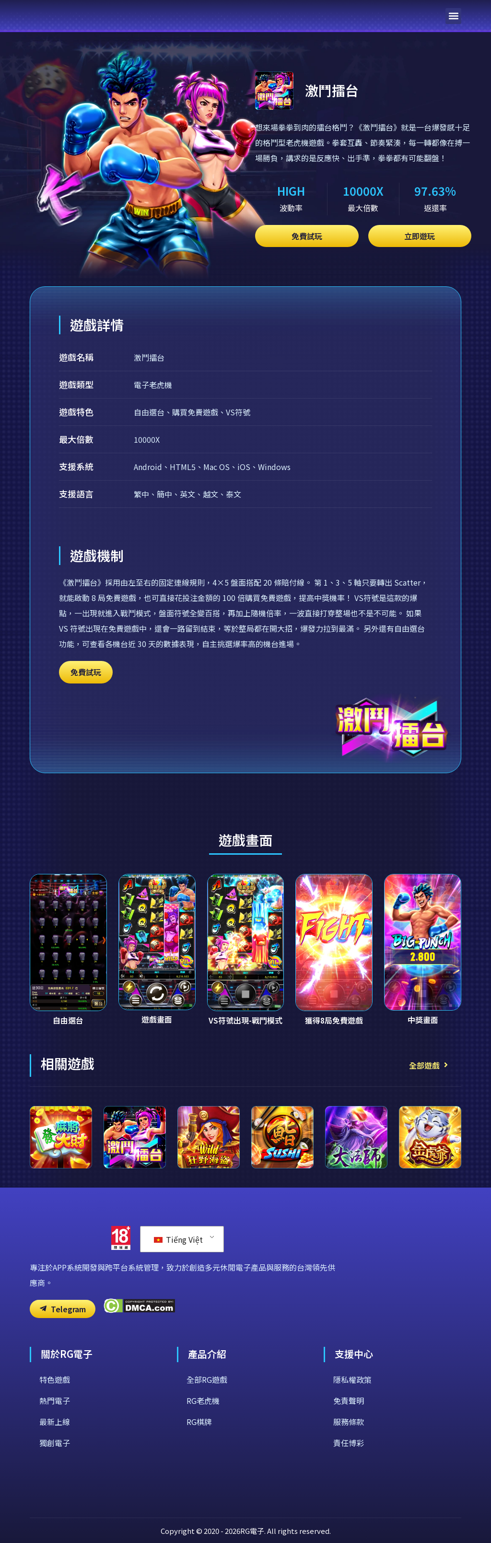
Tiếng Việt (178, 1239)
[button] (453, 16)
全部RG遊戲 (207, 1379)
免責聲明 (348, 1400)
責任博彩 (348, 1443)
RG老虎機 (203, 1400)
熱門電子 (54, 1400)
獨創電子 (54, 1443)
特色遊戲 (54, 1379)
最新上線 (54, 1421)
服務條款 (348, 1421)
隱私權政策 (352, 1379)
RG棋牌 (199, 1421)
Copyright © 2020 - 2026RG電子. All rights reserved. (246, 1531)
